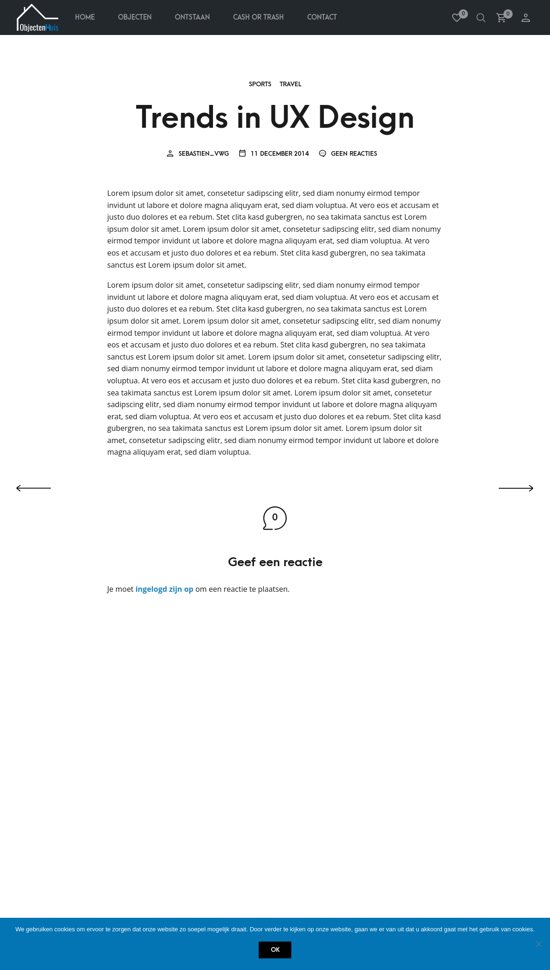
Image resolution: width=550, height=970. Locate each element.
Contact (322, 17)
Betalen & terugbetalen (76, 710)
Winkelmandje (231, 755)
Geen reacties (347, 154)
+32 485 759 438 (242, 867)
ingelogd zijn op (164, 589)
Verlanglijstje (232, 740)
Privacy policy (61, 755)
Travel (291, 85)
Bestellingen (228, 725)
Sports (260, 85)
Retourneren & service (75, 740)
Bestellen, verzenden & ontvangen (94, 725)
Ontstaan (192, 17)
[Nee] (538, 944)
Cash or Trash (61, 881)
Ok (275, 949)
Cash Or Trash (258, 17)
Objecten (134, 17)
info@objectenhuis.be (255, 883)
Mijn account (230, 710)
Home (85, 17)
